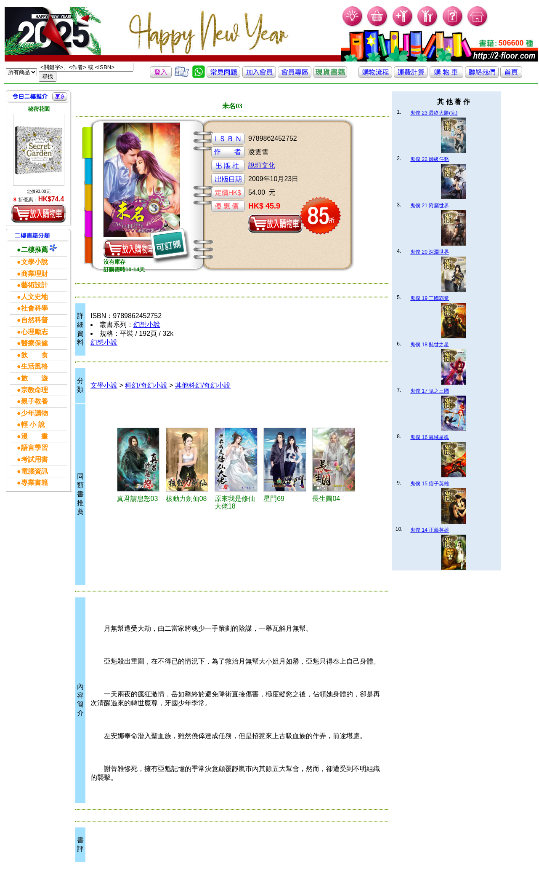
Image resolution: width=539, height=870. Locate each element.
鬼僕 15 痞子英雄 (429, 484)
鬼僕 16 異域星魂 (429, 437)
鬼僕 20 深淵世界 (429, 252)
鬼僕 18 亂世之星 (429, 345)
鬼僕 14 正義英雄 (429, 530)
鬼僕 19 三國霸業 (429, 298)
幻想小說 (146, 324)
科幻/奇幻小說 (146, 385)
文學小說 (103, 385)
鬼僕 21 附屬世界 (429, 206)
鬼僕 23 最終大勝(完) (433, 113)
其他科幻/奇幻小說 (203, 385)
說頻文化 (261, 165)
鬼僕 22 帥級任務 (429, 159)
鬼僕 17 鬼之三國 (429, 391)
